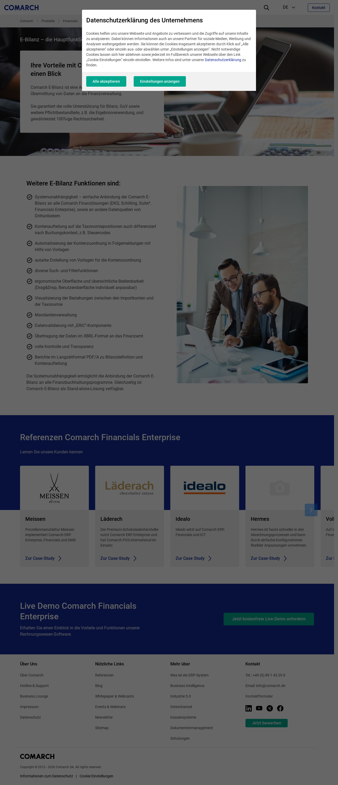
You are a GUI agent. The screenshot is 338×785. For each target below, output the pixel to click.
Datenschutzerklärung (223, 60)
